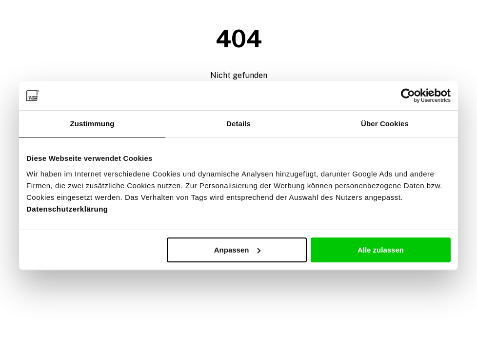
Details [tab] (238, 123)
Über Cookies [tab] (385, 123)
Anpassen (237, 250)
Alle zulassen (381, 250)
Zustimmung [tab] (92, 123)
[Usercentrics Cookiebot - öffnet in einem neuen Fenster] (408, 95)
